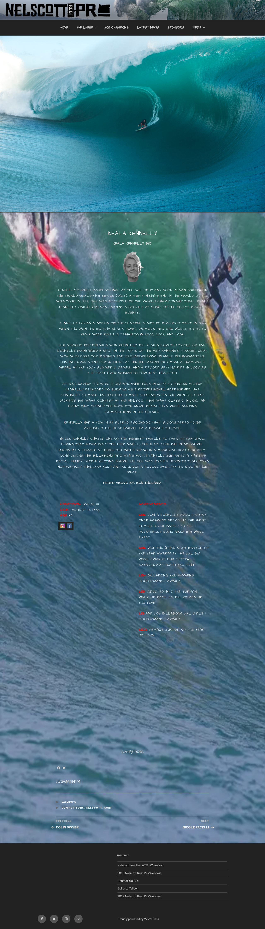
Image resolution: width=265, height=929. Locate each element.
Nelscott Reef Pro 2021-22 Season (140, 865)
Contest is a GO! (128, 880)
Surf (108, 807)
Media (199, 27)
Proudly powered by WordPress (138, 919)
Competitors (73, 807)
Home (64, 27)
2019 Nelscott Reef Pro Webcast (139, 873)
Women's (69, 802)
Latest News (148, 27)
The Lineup (87, 27)
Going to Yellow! (127, 888)
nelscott (94, 807)
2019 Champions (116, 27)
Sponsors (175, 27)
